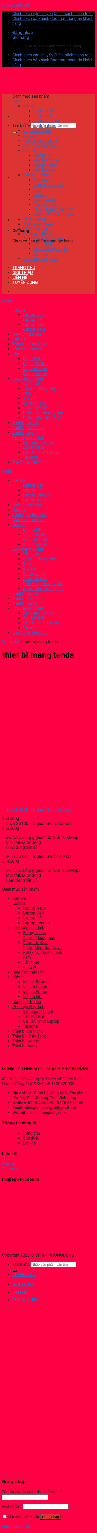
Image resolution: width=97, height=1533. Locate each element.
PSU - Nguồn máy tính (42, 952)
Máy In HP (32, 996)
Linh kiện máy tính (28, 927)
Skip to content (15, 4)
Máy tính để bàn (26, 1001)
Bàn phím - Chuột (38, 1011)
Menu (17, 101)
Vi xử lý (29, 967)
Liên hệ (29, 1143)
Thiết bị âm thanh (27, 1031)
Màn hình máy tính (28, 972)
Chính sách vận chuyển (32, 13)
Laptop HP (32, 918)
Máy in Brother (36, 982)
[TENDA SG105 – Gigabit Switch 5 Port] (24, 800)
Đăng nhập (50, 1517)
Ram (27, 957)
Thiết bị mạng (24, 1045)
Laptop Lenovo (36, 922)
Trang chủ (10, 641)
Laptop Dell (33, 913)
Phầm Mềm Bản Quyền (43, 947)
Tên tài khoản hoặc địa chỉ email (32, 1491)
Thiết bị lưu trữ (25, 1041)
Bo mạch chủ (34, 932)
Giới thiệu (31, 1138)
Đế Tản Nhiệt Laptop (41, 1021)
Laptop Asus (34, 908)
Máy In (18, 977)
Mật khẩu (12, 1506)
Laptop (18, 903)
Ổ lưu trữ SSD (35, 942)
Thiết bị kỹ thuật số (29, 1036)
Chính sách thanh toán (73, 13)
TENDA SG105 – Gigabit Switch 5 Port (36, 809)
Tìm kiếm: (20, 125)
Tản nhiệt (31, 962)
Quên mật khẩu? (16, 1526)
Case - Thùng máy (39, 937)
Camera (19, 898)
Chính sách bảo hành (30, 18)
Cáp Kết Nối (33, 1016)
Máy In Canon (35, 986)
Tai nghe (30, 1026)
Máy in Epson (35, 991)
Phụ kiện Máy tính (28, 1006)
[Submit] (14, 132)
